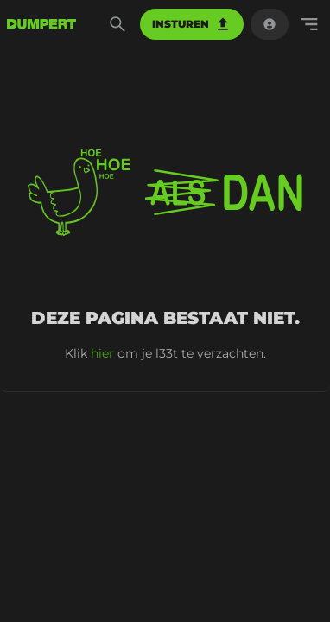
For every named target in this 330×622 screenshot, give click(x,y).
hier (102, 353)
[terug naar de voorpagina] (41, 24)
